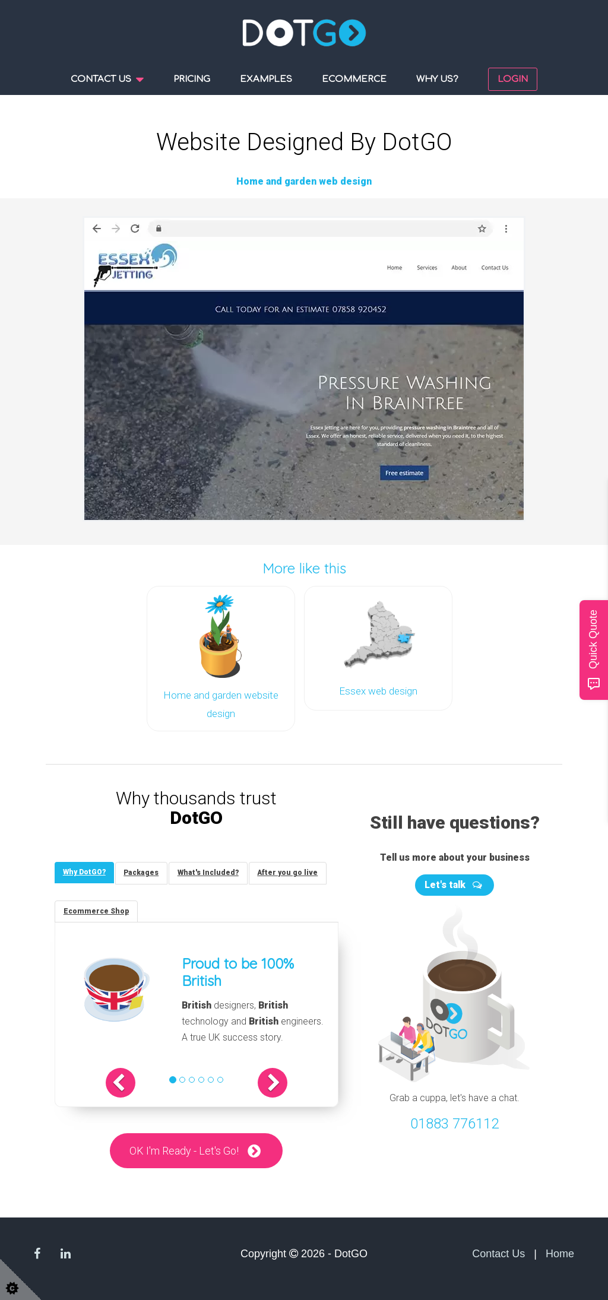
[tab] (85, 871)
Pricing (191, 79)
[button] (126, 1082)
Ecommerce (354, 79)
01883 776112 (454, 1121)
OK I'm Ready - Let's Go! (184, 1150)
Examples (266, 79)
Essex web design (378, 690)
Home (560, 1254)
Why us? (437, 79)
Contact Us (498, 1254)
